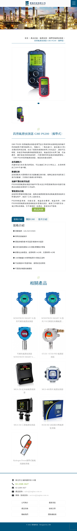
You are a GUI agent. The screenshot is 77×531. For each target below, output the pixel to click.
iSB (49, 525)
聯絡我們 (24, 514)
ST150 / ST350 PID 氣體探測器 (52, 355)
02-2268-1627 (22, 484)
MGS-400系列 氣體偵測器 (52, 389)
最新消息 (52, 503)
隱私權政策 (52, 514)
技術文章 (52, 508)
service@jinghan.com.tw (39, 495)
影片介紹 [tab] (42, 219)
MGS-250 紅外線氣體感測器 (24, 390)
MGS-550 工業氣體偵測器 (24, 425)
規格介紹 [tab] (18, 219)
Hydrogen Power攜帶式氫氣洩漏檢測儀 (24, 462)
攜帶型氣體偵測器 (56, 38)
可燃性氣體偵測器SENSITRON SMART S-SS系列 (24, 356)
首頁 (26, 38)
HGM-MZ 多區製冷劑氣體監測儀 (52, 426)
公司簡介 (24, 503)
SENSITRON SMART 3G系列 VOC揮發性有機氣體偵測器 (52, 320)
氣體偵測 (43, 38)
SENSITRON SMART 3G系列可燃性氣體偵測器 (24, 319)
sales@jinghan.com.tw (33, 491)
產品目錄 (34, 38)
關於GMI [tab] (30, 219)
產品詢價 (38, 209)
